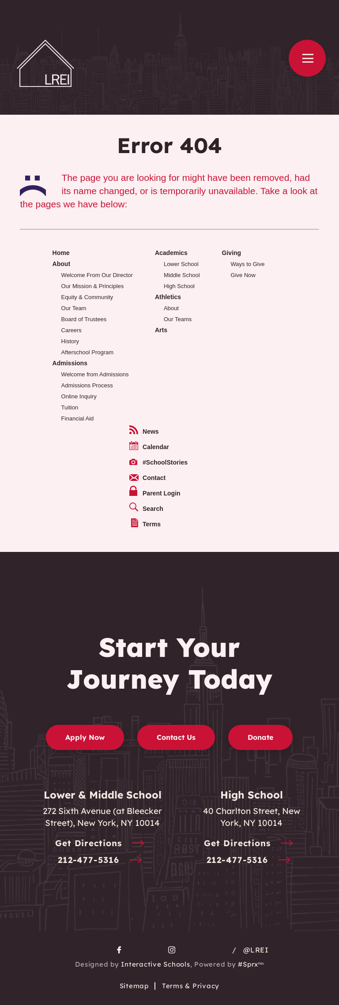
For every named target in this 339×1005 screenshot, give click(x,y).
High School (179, 286)
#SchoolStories (158, 462)
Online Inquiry (79, 396)
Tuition (70, 407)
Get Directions (102, 844)
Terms (146, 523)
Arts (161, 330)
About (61, 263)
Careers (71, 330)
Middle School (182, 275)
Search (146, 507)
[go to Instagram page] (172, 950)
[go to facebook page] (119, 950)
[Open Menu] (307, 58)
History (70, 341)
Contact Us (176, 737)
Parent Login (155, 491)
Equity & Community (87, 297)
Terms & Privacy (190, 986)
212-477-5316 (102, 860)
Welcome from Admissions (95, 374)
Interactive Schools (155, 964)
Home (61, 252)
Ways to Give (248, 264)
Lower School (181, 264)
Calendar (149, 445)
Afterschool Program (87, 352)
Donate (260, 737)
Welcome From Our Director (97, 275)
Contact (147, 477)
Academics (171, 252)
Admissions (70, 363)
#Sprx (251, 964)
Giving (231, 252)
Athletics (168, 296)
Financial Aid (77, 418)
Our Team (74, 308)
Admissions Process (87, 385)
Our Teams (178, 319)
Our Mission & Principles (92, 286)
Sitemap (134, 986)
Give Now (243, 275)
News (144, 430)
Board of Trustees (84, 319)
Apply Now (85, 737)
